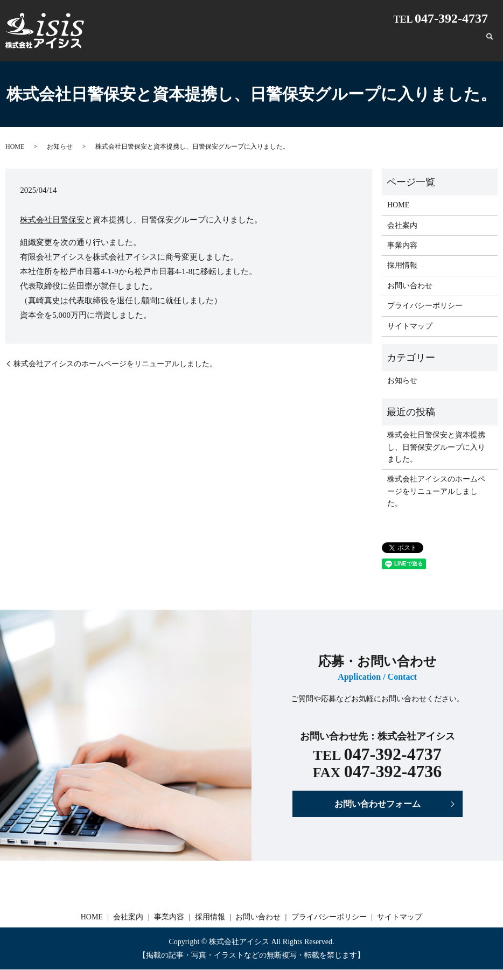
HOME (300, 42)
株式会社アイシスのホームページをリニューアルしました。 (115, 364)
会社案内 (334, 42)
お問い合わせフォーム (377, 803)
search (489, 42)
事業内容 (372, 42)
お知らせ (60, 146)
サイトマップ (409, 326)
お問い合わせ (455, 42)
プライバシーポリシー (425, 306)
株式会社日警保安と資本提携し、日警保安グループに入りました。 (436, 447)
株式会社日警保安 (52, 219)
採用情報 (410, 42)
